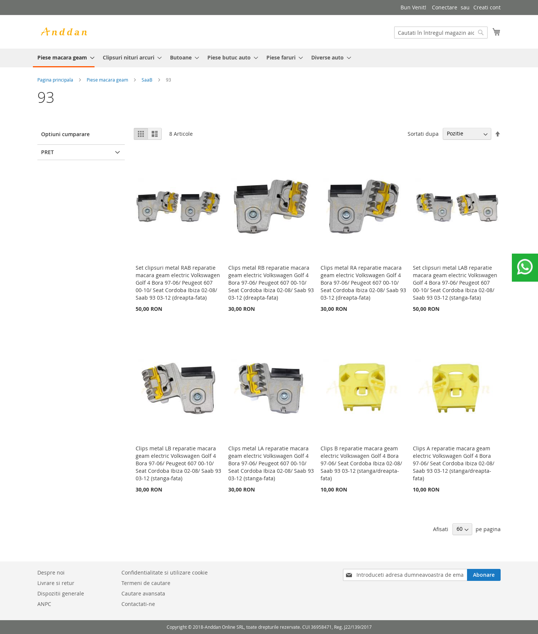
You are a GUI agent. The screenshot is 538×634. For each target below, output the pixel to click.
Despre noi (51, 572)
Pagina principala (55, 80)
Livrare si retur (55, 582)
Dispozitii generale (60, 593)
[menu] (269, 58)
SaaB (147, 80)
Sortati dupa (423, 133)
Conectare (444, 7)
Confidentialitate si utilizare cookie (164, 572)
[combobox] (441, 33)
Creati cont (487, 7)
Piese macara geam (107, 80)
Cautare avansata (143, 593)
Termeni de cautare (145, 582)
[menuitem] (64, 58)
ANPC (44, 603)
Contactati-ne (138, 603)
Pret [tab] (47, 152)
